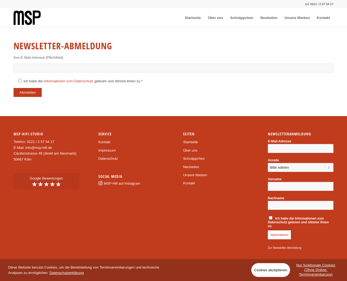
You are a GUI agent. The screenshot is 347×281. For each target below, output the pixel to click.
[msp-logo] (27, 17)
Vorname (274, 179)
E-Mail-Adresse (279, 141)
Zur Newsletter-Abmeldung (284, 247)
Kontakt (104, 142)
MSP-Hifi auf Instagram (122, 183)
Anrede (273, 160)
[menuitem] (192, 17)
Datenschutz (108, 158)
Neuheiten (191, 167)
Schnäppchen (194, 158)
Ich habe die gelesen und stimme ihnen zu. (298, 222)
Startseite (190, 142)
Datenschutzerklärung (66, 273)
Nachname (276, 198)
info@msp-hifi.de (38, 148)
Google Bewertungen (46, 182)
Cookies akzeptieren (270, 270)
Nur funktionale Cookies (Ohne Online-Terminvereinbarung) (315, 269)
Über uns (190, 150)
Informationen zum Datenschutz (69, 81)
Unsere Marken (195, 175)
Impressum (107, 150)
